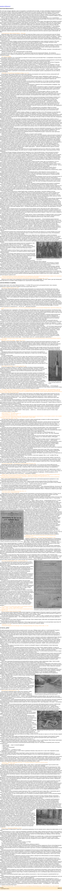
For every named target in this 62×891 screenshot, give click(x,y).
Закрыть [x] (60, 888)
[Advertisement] (31, 3)
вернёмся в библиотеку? (5, 6)
